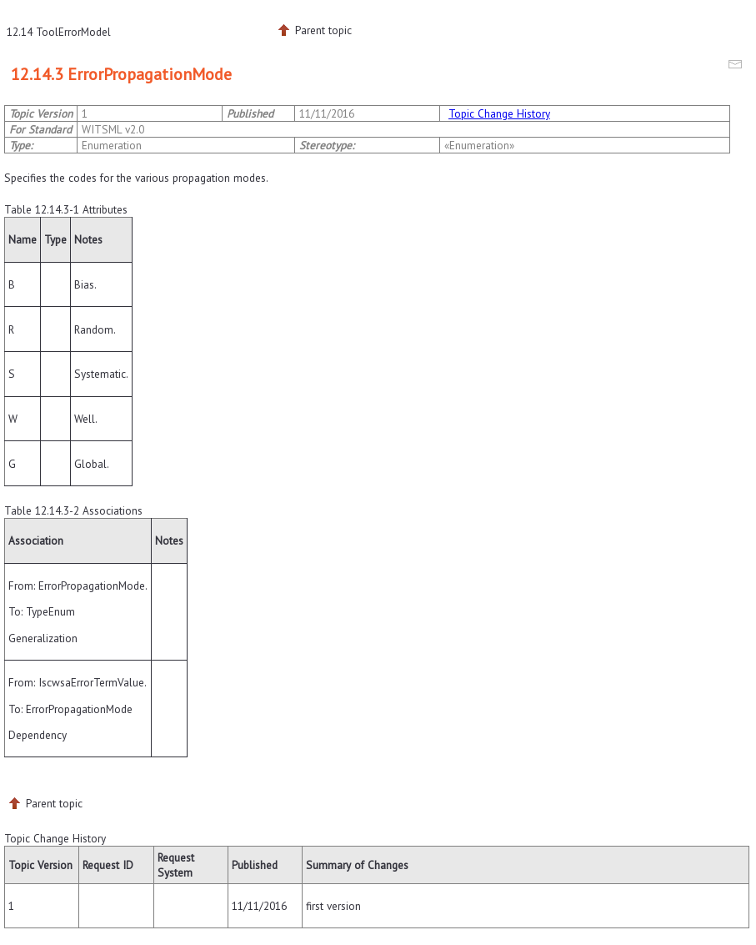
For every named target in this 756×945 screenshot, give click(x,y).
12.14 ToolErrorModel (59, 31)
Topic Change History (499, 113)
